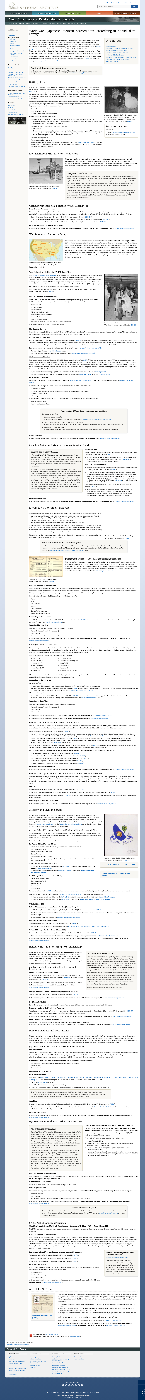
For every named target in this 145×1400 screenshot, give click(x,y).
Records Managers (35, 1365)
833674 (67, 731)
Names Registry (85, 374)
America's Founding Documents (126, 13)
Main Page (11, 33)
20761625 (67, 977)
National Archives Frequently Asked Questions (60, 1359)
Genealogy (13, 41)
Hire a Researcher (13, 112)
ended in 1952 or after (65, 871)
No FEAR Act (90, 1392)
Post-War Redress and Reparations (117, 59)
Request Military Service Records (70, 894)
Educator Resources (72, 13)
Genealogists (34, 1357)
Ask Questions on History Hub (16, 86)
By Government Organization (17, 1361)
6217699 (76, 696)
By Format (11, 1359)
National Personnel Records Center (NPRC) (95, 899)
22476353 (103, 222)
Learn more (128, 1396)
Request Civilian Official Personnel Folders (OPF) (118, 865)
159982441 (45, 979)
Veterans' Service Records (46, 13)
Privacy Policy (65, 1392)
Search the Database (55, 351)
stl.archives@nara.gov (44, 868)
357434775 (130, 1011)
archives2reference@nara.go (53, 1282)
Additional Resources (16, 61)
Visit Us (99, 13)
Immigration (11, 35)
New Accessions (79, 1359)
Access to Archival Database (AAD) (68, 917)
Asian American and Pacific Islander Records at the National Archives (46, 23)
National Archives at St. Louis (45, 824)
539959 (129, 121)
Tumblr (72, 1385)
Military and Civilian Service (17, 51)
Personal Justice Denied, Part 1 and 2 (117, 1257)
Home (10, 23)
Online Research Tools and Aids (17, 78)
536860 (54, 188)
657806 (113, 792)
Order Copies (12, 110)
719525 (81, 789)
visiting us (86, 59)
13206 (128, 538)
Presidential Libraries (14, 82)
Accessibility (56, 1392)
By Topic (11, 1357)
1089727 (85, 758)
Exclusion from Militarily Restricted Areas (119, 48)
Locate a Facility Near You (15, 99)
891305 (50, 291)
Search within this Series (54, 622)
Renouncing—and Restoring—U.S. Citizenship (121, 57)
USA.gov (96, 1392)
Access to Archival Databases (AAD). (90, 348)
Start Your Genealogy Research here (81, 73)
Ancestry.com (100, 372)
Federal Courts (14, 57)
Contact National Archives (15, 114)
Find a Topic (11, 108)
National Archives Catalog (15, 72)
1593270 (93, 933)
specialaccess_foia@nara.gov (108, 1213)
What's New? (79, 1354)
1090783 (51, 581)
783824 (112, 1104)
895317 (109, 454)
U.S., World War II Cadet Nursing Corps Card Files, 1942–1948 (88, 926)
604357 (98, 910)
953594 (94, 487)
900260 (74, 738)
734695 (75, 1258)
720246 (83, 620)
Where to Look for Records (60, 1367)
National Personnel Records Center (70, 824)
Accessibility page (75, 1336)
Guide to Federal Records (59, 1363)
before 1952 (66, 866)
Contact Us (134, 3)
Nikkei (32, 92)
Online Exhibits (13, 1374)
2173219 (67, 795)
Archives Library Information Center (17, 1371)
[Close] (143, 1382)
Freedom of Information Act (78, 1392)
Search (134, 6)
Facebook (63, 1385)
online (31, 61)
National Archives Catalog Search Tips (15, 75)
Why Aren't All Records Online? (61, 1370)
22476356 (88, 217)
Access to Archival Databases (16, 80)
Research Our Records (18, 13)
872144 (95, 745)
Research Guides (58, 1354)
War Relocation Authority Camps (117, 50)
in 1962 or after (66, 899)
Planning (12, 43)
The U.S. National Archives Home (33, 5)
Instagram (69, 1385)
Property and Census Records (16, 53)
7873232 (80, 763)
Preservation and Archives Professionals (38, 1362)
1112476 (79, 761)
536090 (133, 325)
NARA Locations (12, 84)
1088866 (76, 753)
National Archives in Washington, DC (44, 275)
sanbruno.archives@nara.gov (121, 1016)
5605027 (74, 923)
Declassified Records (58, 1365)
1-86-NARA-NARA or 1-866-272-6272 (72, 1397)
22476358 (106, 219)
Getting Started (111, 46)
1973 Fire (50, 891)
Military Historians (35, 1359)
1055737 (78, 340)
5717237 (75, 995)
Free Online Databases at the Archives (16, 93)
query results (122, 736)
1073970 (82, 756)
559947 (76, 688)
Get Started (11, 70)
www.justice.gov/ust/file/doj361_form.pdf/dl (97, 419)
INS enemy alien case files (104, 571)
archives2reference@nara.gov (124, 228)
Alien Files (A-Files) (112, 61)
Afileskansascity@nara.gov (67, 1326)
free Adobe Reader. (51, 1334)
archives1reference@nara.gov (109, 438)
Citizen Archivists (111, 3)
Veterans (33, 1367)
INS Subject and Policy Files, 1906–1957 (81, 690)
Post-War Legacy (14, 59)
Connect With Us (72, 1382)
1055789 (85, 360)
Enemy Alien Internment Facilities (117, 53)
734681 (74, 1261)
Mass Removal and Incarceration (15, 46)
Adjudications (42, 1082)
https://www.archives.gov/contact (124, 132)
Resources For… (36, 1354)
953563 (113, 470)
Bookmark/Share (124, 3)
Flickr (82, 1385)
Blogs (78, 1385)
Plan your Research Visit (15, 97)
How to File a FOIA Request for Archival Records (61, 1372)
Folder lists (126, 459)
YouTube (75, 1385)
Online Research (15, 1354)
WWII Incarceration (73, 23)
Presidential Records (15, 1366)
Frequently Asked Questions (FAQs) (82, 353)
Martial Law (13, 49)
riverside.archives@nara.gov (100, 718)
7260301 (126, 860)
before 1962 (65, 897)
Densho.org (105, 374)
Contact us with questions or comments (18, 1344)
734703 (76, 1255)
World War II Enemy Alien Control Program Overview (67, 550)
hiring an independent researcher (48, 61)
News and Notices (79, 1357)
